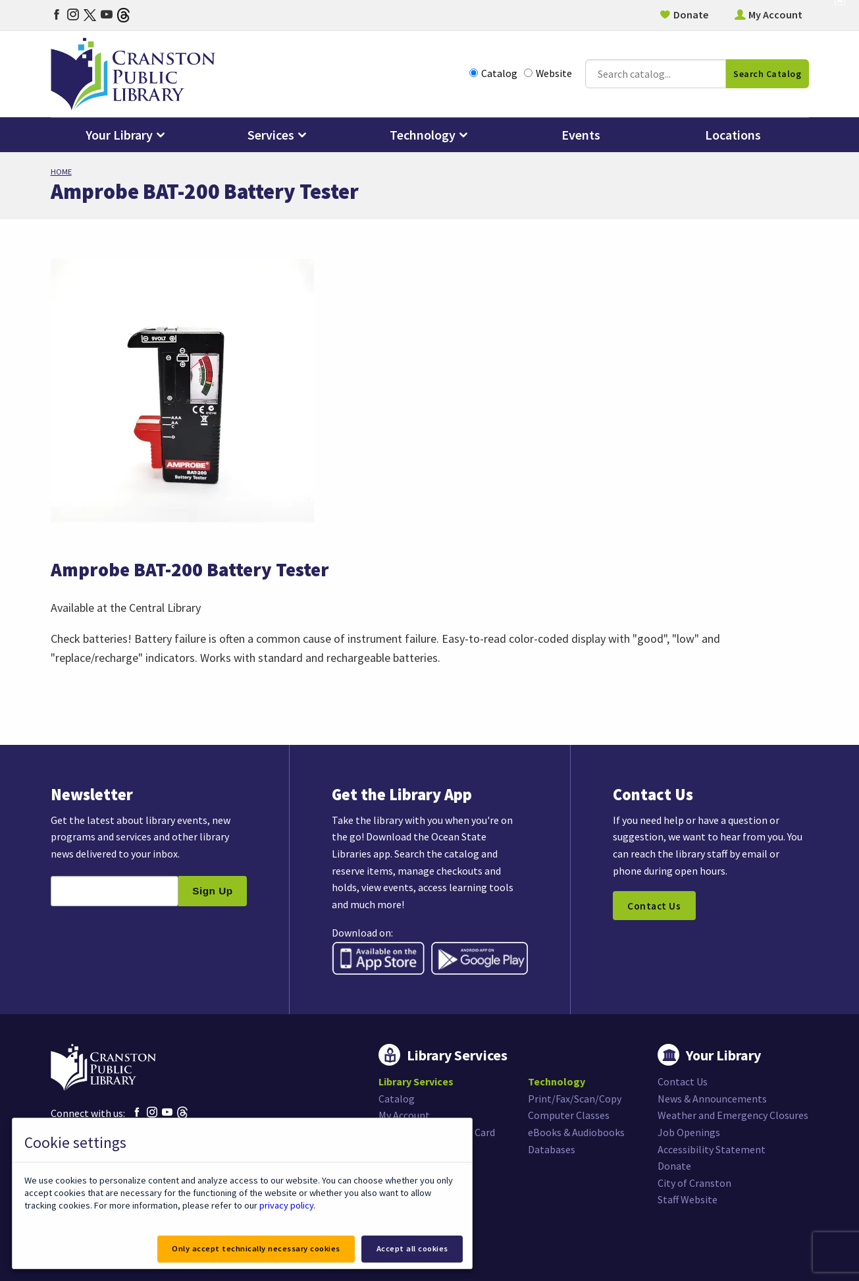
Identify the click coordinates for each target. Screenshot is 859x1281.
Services (270, 134)
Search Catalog (767, 74)
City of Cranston (694, 1182)
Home (61, 172)
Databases (551, 1149)
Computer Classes (569, 1115)
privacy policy (286, 1205)
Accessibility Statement (712, 1149)
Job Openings (689, 1132)
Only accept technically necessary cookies (256, 1248)
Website (548, 73)
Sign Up (212, 890)
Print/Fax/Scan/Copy (574, 1098)
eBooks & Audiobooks (576, 1132)
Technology (423, 134)
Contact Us (654, 906)
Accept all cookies (412, 1248)
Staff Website (687, 1199)
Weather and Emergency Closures (733, 1115)
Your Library (119, 134)
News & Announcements (712, 1098)
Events (580, 134)
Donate (690, 14)
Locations (733, 134)
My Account (775, 14)
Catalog (493, 73)
